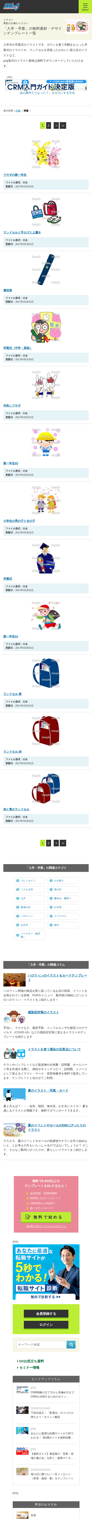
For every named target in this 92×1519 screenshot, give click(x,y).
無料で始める (48, 1217)
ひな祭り (59, 880)
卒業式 (7, 578)
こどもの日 (27, 889)
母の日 (57, 889)
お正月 (24, 925)
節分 (56, 925)
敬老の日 (26, 907)
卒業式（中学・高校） (17, 348)
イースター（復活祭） (30, 935)
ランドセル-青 (12, 694)
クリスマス (60, 916)
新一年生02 (10, 463)
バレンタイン (28, 880)
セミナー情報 (29, 1367)
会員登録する (46, 1313)
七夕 (23, 898)
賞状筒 (7, 290)
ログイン (46, 1325)
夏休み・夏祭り (62, 898)
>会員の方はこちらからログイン (45, 1226)
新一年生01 (10, 636)
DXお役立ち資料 (31, 1361)
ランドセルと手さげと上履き (22, 232)
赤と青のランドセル (16, 809)
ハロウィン (27, 916)
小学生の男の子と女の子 (19, 521)
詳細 (18, 110)
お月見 (57, 907)
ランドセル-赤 (12, 751)
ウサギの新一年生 (15, 174)
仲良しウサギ (12, 405)
